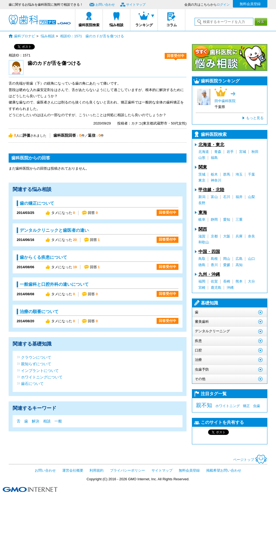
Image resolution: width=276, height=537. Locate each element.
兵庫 (239, 236)
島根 (214, 259)
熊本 (239, 281)
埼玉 (239, 174)
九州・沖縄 (209, 274)
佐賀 (214, 281)
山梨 (251, 197)
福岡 (201, 281)
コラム (171, 25)
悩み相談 (116, 25)
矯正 (246, 406)
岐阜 (201, 219)
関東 (202, 167)
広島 (239, 259)
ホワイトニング (227, 406)
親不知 (204, 405)
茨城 (201, 174)
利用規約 (96, 470)
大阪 (226, 236)
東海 (202, 212)
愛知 (226, 219)
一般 (58, 421)
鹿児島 (216, 288)
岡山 (226, 259)
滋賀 (201, 236)
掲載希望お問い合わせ (223, 470)
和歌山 (203, 242)
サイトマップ (136, 4)
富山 (214, 197)
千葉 (251, 174)
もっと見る (255, 118)
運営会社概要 (72, 470)
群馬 (226, 174)
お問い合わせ (105, 4)
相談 (47, 421)
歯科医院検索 (88, 25)
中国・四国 (209, 251)
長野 (201, 203)
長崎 (226, 281)
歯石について (32, 383)
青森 (217, 152)
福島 (214, 158)
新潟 (201, 197)
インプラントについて (40, 370)
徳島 (201, 265)
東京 (201, 180)
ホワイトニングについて (42, 377)
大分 (251, 281)
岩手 (230, 152)
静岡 (214, 219)
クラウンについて (36, 357)
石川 (226, 197)
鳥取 (201, 259)
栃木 (214, 174)
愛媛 (226, 265)
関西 (202, 229)
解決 (35, 421)
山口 (251, 259)
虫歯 (256, 406)
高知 (239, 265)
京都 (214, 236)
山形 (201, 158)
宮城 (242, 152)
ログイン (223, 4)
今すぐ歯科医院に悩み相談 (229, 57)
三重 (239, 219)
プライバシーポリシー (127, 470)
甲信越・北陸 (211, 189)
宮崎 (201, 288)
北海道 (203, 152)
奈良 (251, 236)
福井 (239, 197)
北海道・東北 (211, 144)
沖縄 (230, 288)
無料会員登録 (250, 4)
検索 (260, 22)
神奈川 (216, 180)
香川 (214, 265)
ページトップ (250, 460)
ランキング (144, 25)
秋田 (254, 152)
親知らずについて (36, 364)
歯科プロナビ (40, 19)
